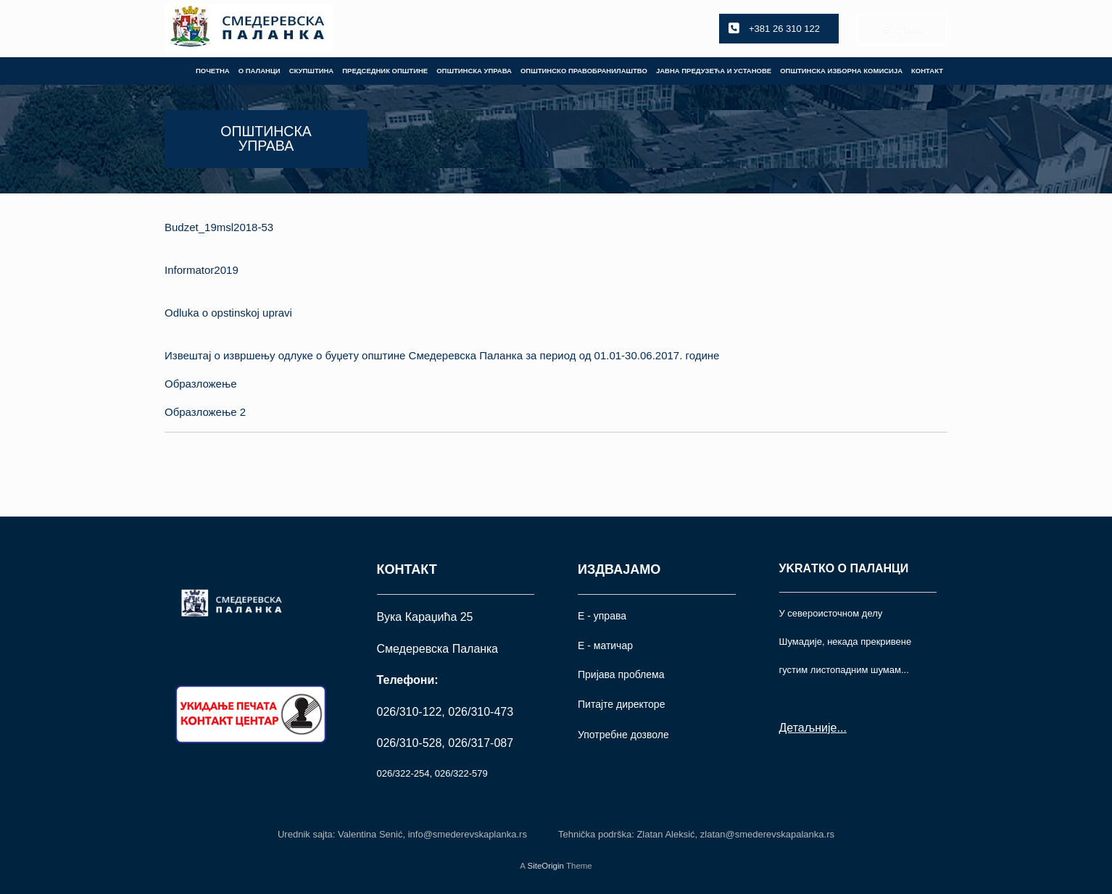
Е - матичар (605, 645)
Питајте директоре (621, 704)
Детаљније (808, 728)
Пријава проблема (621, 674)
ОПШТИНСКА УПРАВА (474, 71)
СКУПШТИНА (311, 71)
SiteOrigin (545, 865)
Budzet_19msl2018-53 (219, 227)
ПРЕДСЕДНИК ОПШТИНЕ (385, 71)
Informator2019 (201, 270)
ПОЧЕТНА (213, 71)
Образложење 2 (205, 412)
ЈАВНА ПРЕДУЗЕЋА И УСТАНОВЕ (713, 71)
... (841, 728)
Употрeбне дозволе (623, 734)
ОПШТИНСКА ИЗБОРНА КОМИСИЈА (841, 71)
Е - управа (602, 616)
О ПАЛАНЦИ (259, 71)
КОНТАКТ (927, 71)
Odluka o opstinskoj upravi (228, 312)
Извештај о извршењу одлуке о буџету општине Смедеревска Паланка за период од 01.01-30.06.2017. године (442, 355)
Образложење (201, 383)
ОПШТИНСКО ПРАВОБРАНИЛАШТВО (583, 71)
